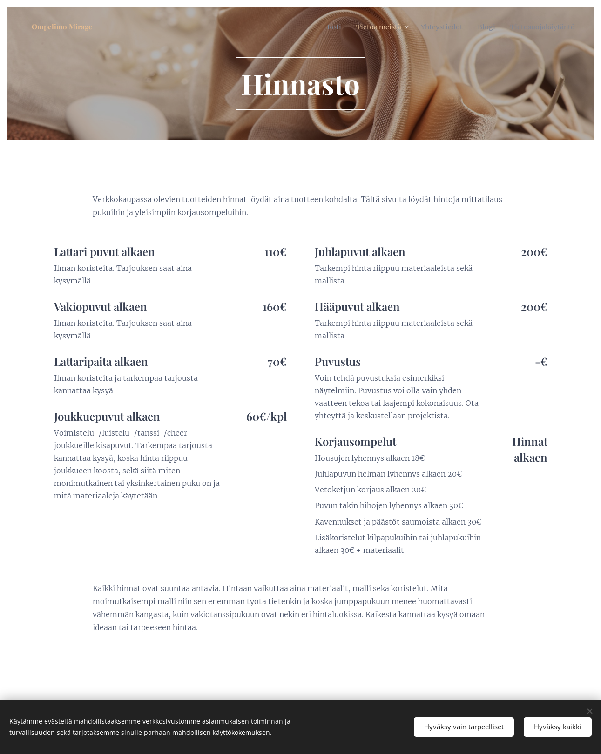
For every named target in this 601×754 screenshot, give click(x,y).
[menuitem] (315, 26)
